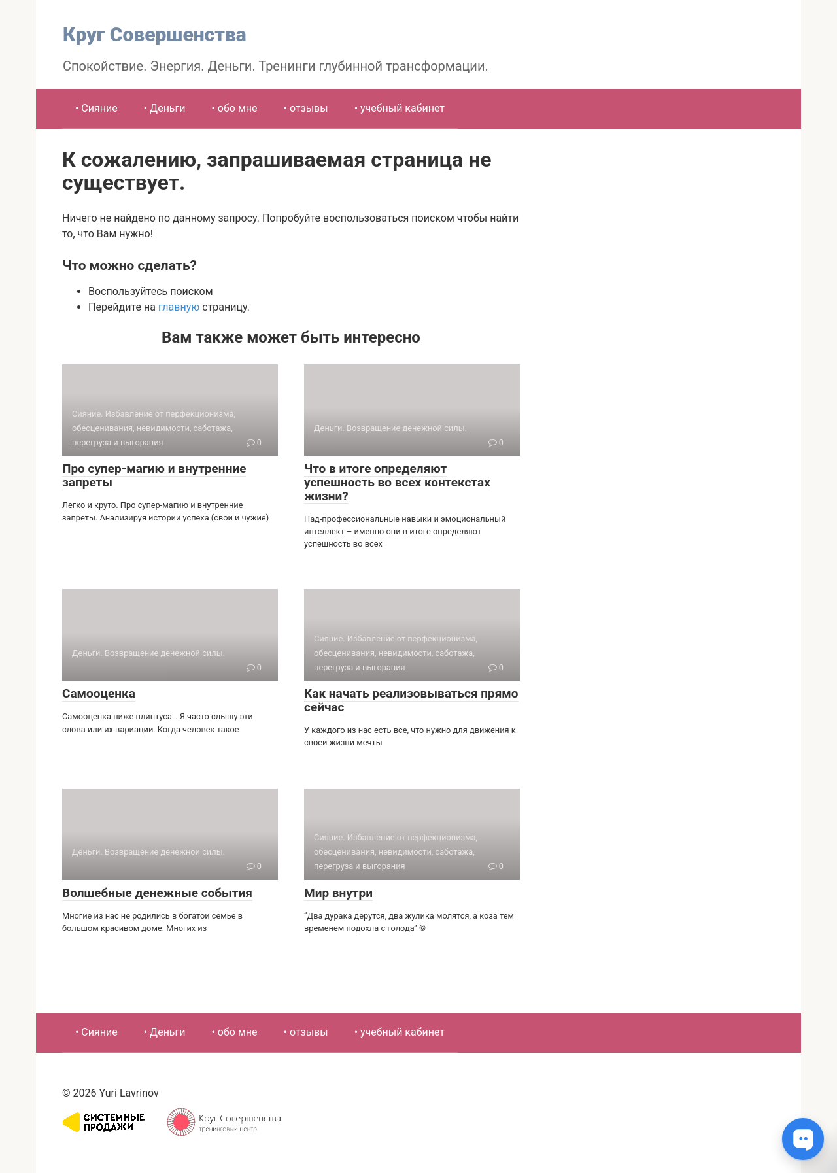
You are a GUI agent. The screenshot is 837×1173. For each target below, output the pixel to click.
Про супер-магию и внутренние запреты (154, 475)
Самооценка (98, 693)
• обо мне (235, 108)
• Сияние (96, 108)
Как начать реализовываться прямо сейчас (411, 700)
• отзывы (306, 108)
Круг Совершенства (155, 34)
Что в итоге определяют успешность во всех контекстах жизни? (397, 482)
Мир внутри (338, 892)
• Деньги (165, 108)
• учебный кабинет (399, 108)
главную (178, 307)
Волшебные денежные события (157, 892)
